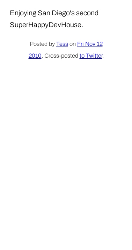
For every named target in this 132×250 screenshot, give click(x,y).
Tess (62, 44)
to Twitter (91, 55)
